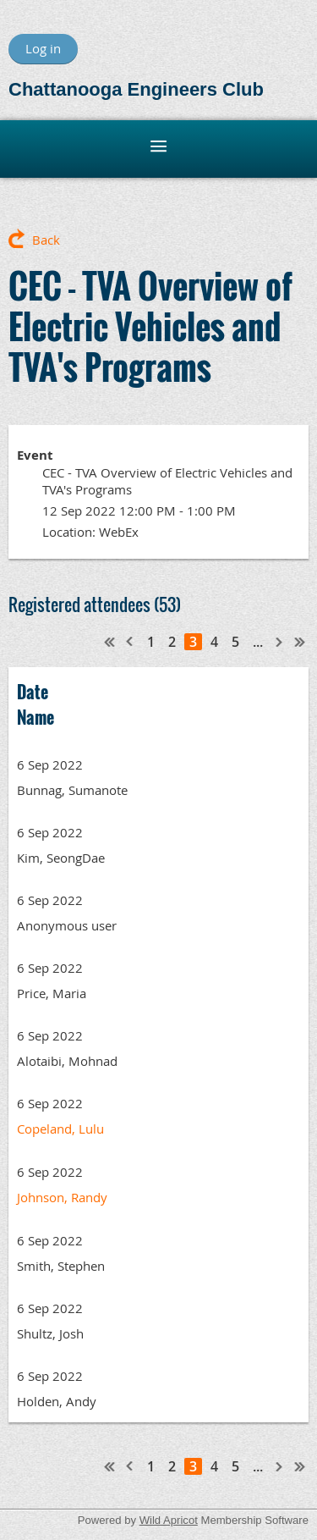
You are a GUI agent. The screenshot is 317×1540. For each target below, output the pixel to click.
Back (46, 239)
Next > (279, 641)
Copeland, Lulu (60, 1128)
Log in (43, 48)
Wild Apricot (168, 1520)
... (258, 641)
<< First (109, 641)
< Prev (130, 641)
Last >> (300, 641)
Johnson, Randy (62, 1197)
